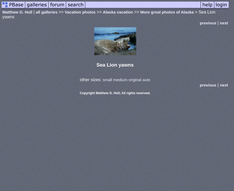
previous (208, 23)
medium (120, 79)
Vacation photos (80, 12)
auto (146, 79)
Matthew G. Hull (17, 12)
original (135, 79)
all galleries (47, 12)
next (224, 23)
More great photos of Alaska (167, 12)
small (107, 79)
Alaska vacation (118, 12)
